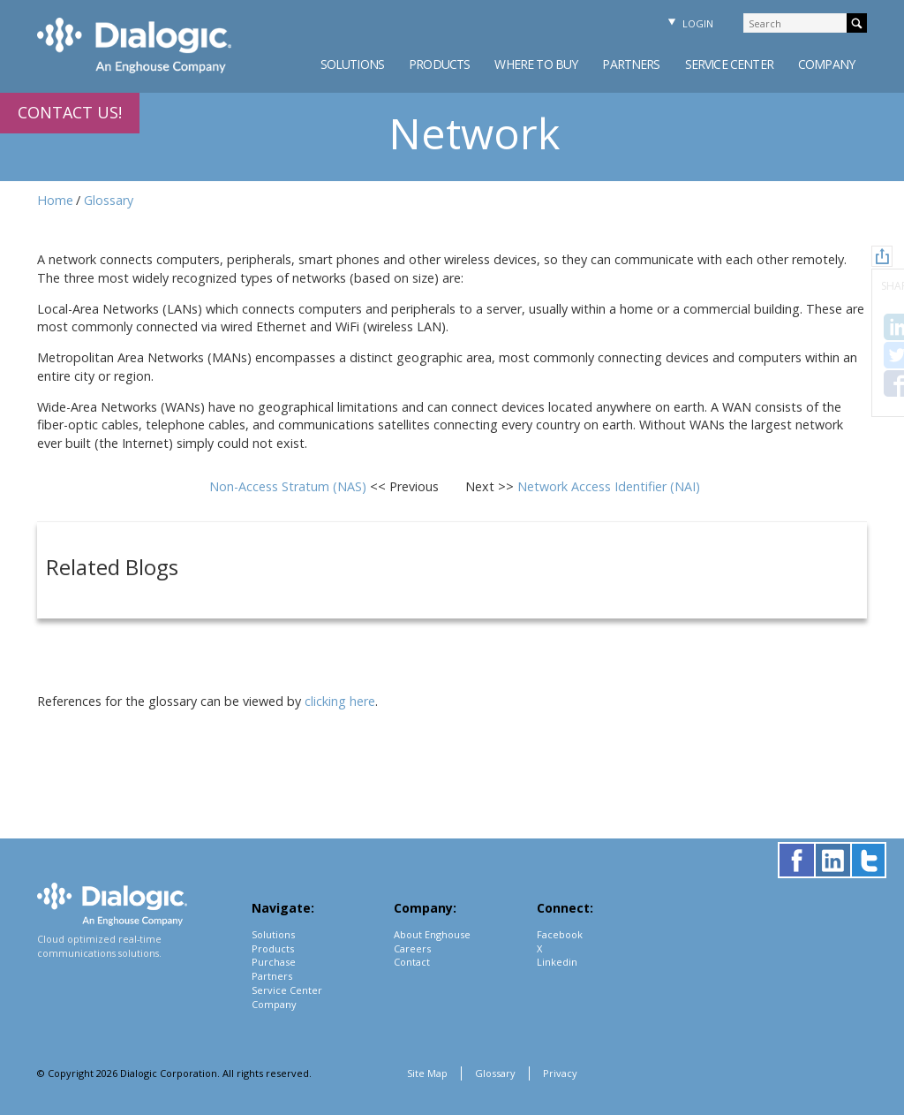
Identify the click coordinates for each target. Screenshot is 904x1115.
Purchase (274, 961)
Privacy (560, 1073)
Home (55, 200)
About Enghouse (432, 934)
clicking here (340, 701)
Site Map (427, 1073)
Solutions (352, 64)
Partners (630, 64)
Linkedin (557, 961)
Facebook (560, 934)
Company (826, 64)
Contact (412, 961)
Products (439, 64)
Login (688, 23)
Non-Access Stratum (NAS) (289, 486)
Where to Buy (535, 64)
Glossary (108, 200)
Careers (412, 948)
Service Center (729, 64)
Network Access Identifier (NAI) (608, 486)
